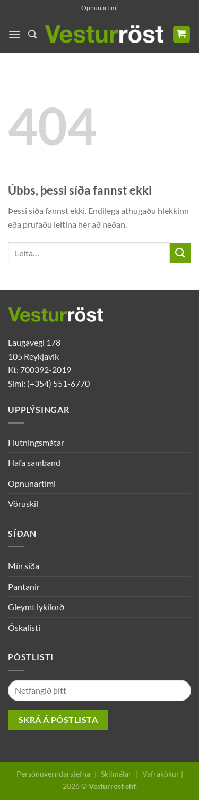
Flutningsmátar (36, 442)
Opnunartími (99, 8)
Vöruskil (23, 503)
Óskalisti (24, 627)
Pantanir (24, 586)
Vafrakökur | (162, 773)
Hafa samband (34, 462)
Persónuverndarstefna (53, 773)
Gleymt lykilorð (36, 607)
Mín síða (23, 566)
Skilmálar (116, 773)
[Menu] (14, 34)
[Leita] (32, 34)
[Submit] (180, 253)
